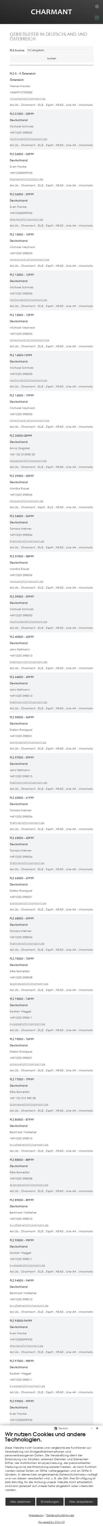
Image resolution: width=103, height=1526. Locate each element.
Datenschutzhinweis (60, 1515)
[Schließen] (97, 1428)
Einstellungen (50, 1502)
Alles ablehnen (20, 1502)
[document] (51, 1464)
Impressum (36, 1515)
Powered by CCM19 (51, 1522)
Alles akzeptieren (81, 1502)
